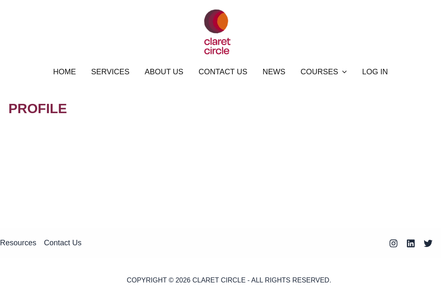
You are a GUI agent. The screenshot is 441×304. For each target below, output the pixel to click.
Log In (375, 72)
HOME (64, 72)
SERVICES (110, 72)
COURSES (323, 71)
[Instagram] (393, 243)
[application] (342, 71)
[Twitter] (428, 243)
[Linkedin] (410, 243)
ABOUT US (163, 72)
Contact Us (63, 243)
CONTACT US (223, 72)
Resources (18, 243)
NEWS (273, 72)
